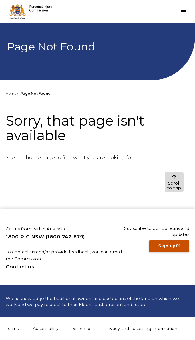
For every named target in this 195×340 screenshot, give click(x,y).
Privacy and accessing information (141, 328)
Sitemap (82, 328)
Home (11, 93)
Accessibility (46, 328)
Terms (12, 328)
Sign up (173, 247)
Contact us (20, 267)
